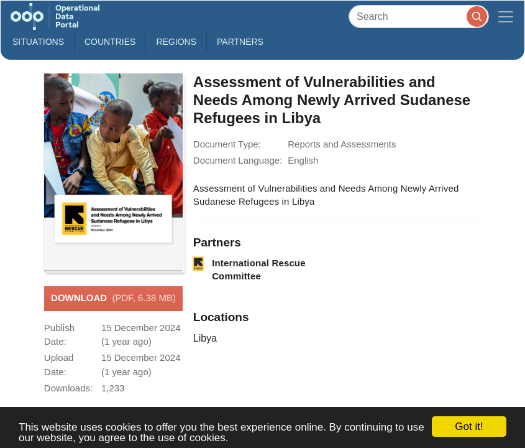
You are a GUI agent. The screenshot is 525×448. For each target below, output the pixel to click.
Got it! (469, 426)
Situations (38, 42)
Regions (176, 42)
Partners (240, 42)
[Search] (419, 16)
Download (113, 298)
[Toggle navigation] (506, 16)
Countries (109, 42)
